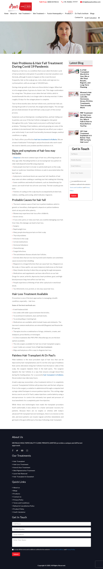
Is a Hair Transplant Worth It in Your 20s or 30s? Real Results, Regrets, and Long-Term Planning (85, 78)
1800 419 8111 (53, 2)
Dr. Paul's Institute (81, 13)
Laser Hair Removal (20, 473)
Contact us (17, 497)
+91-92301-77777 (70, 2)
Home (6, 13)
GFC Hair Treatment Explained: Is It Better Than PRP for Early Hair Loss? (86, 136)
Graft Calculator (91, 18)
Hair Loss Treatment (20, 464)
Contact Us (79, 17)
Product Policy (18, 509)
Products (69, 13)
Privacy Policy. (71, 549)
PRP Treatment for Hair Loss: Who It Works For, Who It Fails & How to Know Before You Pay (86, 119)
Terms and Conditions (76, 187)
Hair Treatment (25, 13)
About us (16, 487)
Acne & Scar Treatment (21, 467)
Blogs (92, 13)
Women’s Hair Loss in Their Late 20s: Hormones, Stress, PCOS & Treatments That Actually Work (86, 100)
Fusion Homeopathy (55, 13)
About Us (13, 13)
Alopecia (16, 158)
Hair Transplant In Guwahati (23, 477)
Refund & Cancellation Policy (23, 506)
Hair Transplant (19, 461)
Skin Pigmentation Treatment (24, 470)
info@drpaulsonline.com (90, 2)
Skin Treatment (39, 13)
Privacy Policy (18, 500)
